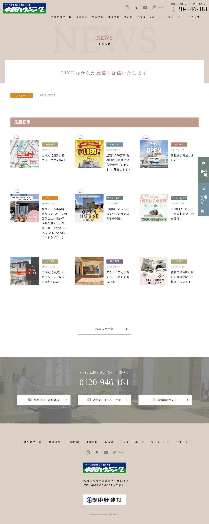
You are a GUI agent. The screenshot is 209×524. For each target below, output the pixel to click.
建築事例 (82, 17)
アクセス (182, 442)
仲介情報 (92, 442)
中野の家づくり (31, 442)
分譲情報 (73, 442)
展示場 (109, 442)
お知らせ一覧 (104, 328)
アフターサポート (132, 442)
